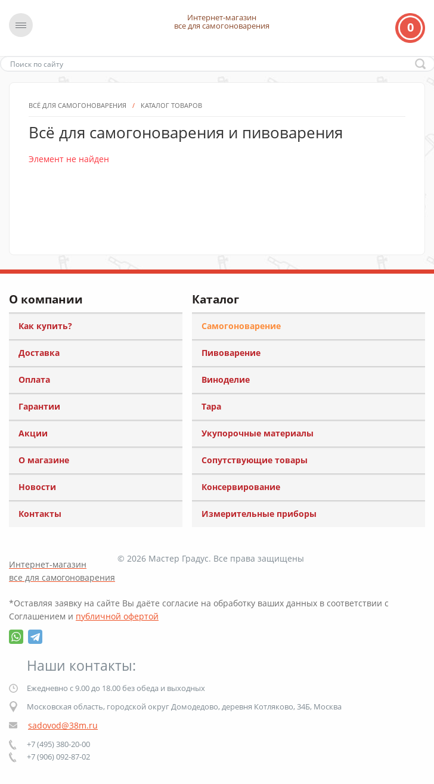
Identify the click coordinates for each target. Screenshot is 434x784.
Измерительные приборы (259, 513)
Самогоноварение (241, 325)
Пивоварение (231, 352)
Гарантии (39, 406)
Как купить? (45, 325)
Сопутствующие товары (255, 460)
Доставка (39, 352)
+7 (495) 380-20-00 (58, 744)
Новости (37, 486)
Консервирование (241, 486)
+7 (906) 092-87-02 (58, 756)
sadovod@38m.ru (63, 725)
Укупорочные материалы (258, 433)
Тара (211, 406)
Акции (33, 433)
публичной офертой (117, 616)
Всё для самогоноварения (77, 161)
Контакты (39, 513)
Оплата (34, 379)
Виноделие (226, 379)
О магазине (43, 460)
